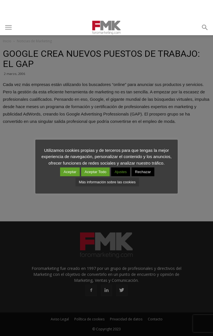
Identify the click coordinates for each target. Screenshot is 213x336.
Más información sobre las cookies (107, 182)
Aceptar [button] (70, 172)
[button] (205, 27)
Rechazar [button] (143, 172)
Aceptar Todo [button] (95, 172)
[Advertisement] (106, 10)
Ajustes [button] (120, 172)
